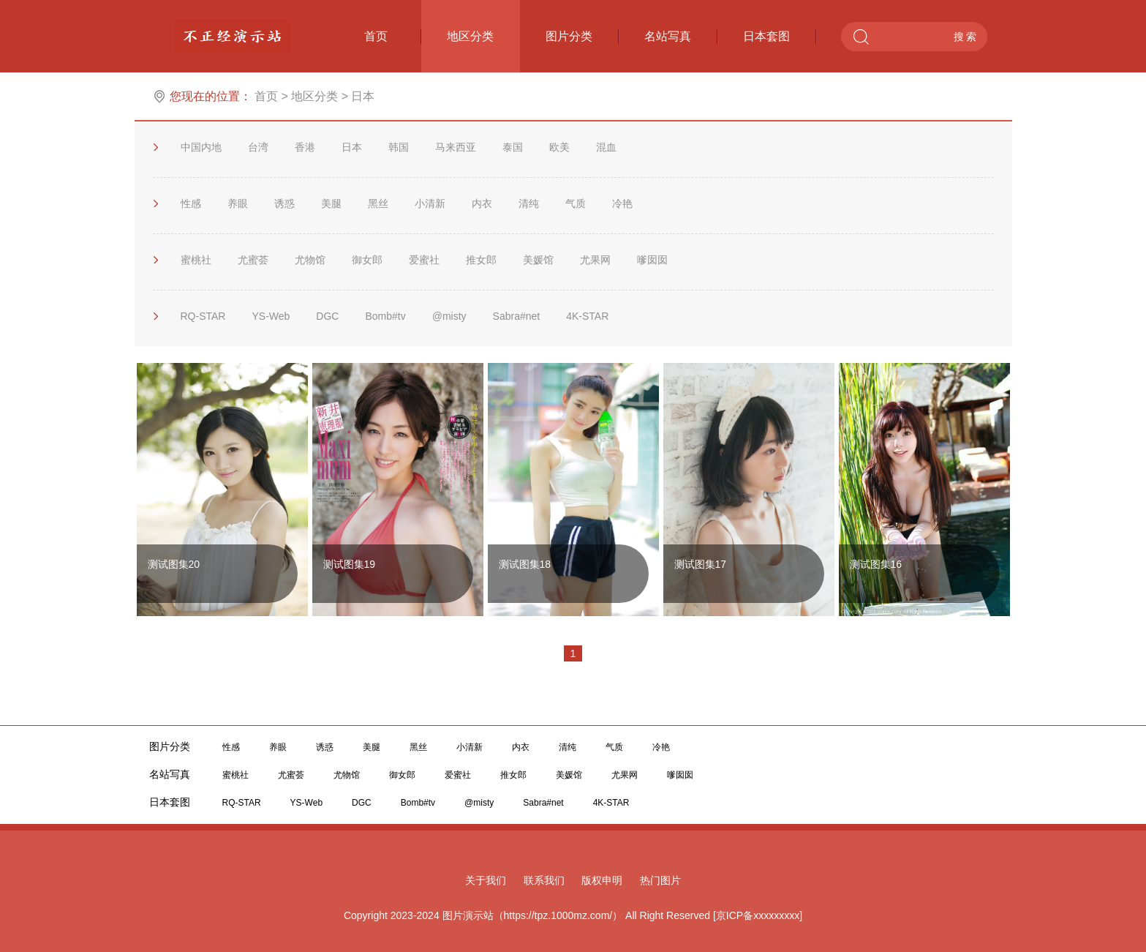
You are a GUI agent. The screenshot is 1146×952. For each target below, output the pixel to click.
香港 (305, 147)
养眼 (237, 203)
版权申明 (601, 880)
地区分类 (470, 36)
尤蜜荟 (253, 260)
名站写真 (680, 36)
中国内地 (201, 147)
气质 (575, 203)
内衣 (482, 203)
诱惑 (284, 203)
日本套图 (779, 36)
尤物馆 (310, 260)
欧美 (559, 147)
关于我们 (485, 880)
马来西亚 (455, 147)
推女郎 (481, 260)
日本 (352, 147)
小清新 (430, 203)
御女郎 (367, 260)
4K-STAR (587, 316)
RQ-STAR (203, 316)
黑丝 (378, 203)
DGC (327, 316)
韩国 (398, 147)
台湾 (258, 147)
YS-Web (271, 316)
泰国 (512, 147)
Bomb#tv (385, 316)
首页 (392, 36)
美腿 (331, 203)
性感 (191, 203)
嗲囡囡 (652, 260)
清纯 (529, 203)
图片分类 (582, 36)
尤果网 (595, 260)
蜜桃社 (196, 260)
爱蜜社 (424, 260)
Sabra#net (516, 316)
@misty (449, 316)
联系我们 (544, 880)
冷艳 (622, 203)
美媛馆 (538, 260)
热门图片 (660, 880)
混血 (606, 147)
